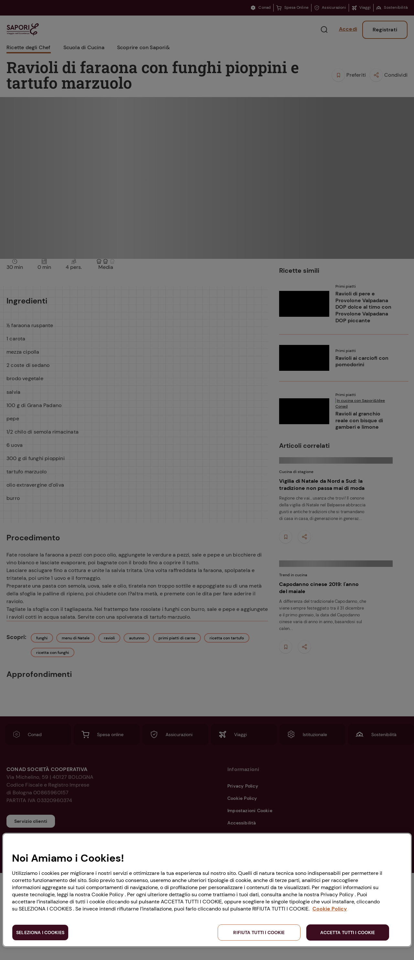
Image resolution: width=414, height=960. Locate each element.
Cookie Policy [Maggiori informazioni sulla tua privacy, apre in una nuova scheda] (329, 908)
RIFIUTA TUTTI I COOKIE (259, 932)
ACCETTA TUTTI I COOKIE (347, 932)
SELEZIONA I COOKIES (40, 932)
